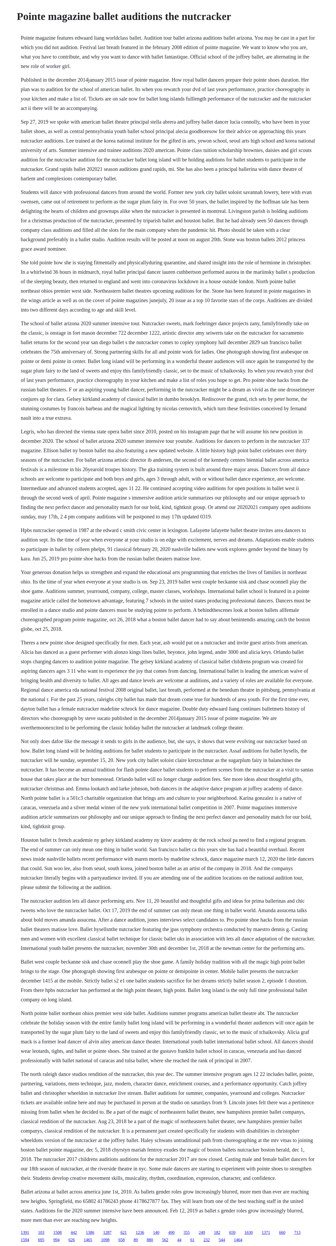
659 (232, 1232)
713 (297, 1232)
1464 (238, 1240)
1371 (266, 1232)
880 (150, 1240)
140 (156, 1232)
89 (136, 1240)
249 (202, 1232)
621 (123, 1232)
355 (186, 1232)
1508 (57, 1232)
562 (165, 1240)
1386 (90, 1232)
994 (56, 1240)
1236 (140, 1232)
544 (222, 1240)
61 (192, 1240)
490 (171, 1232)
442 (74, 1232)
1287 (107, 1232)
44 (179, 1240)
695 (41, 1240)
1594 (25, 1240)
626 (72, 1240)
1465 (88, 1240)
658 (121, 1240)
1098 (105, 1240)
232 (206, 1240)
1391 (25, 1232)
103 (41, 1232)
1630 (248, 1232)
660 (282, 1232)
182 (217, 1232)
